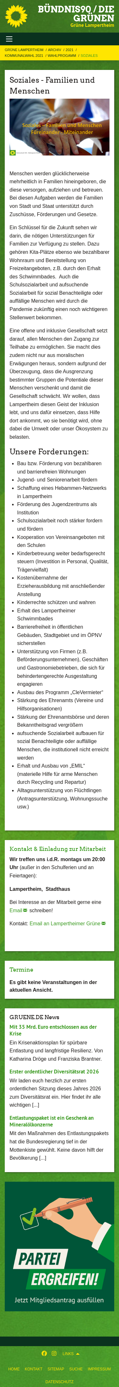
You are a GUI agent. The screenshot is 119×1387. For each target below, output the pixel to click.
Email (16, 910)
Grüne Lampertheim (24, 50)
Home (14, 1369)
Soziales (89, 55)
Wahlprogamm (62, 55)
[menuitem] (14, 1367)
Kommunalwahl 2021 (24, 55)
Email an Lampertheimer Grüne (65, 923)
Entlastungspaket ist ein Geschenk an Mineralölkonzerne (52, 1121)
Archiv (55, 50)
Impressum (99, 1369)
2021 (70, 50)
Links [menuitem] (68, 1354)
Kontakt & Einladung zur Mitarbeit (58, 848)
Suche (76, 1369)
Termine (21, 969)
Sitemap (56, 1369)
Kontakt (34, 1369)
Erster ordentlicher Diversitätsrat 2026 (54, 1071)
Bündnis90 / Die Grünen (76, 14)
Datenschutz (59, 1382)
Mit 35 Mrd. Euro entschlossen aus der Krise (53, 1030)
